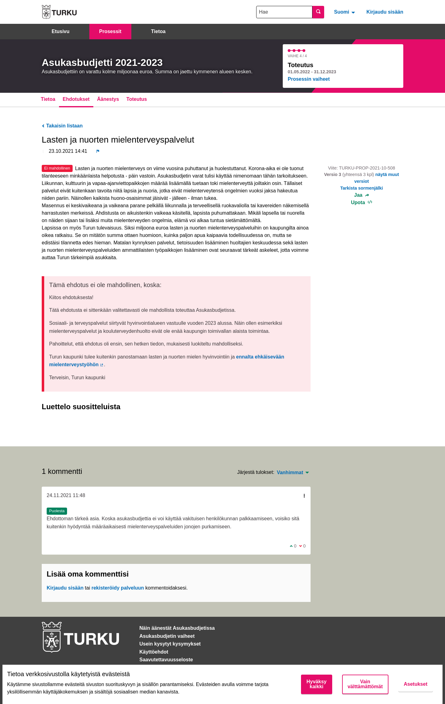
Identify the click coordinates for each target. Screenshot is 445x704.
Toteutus (136, 99)
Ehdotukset (76, 99)
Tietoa (158, 31)
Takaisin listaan (62, 125)
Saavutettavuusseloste (166, 659)
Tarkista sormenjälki (361, 188)
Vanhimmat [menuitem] (290, 472)
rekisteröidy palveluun (117, 587)
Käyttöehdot (153, 652)
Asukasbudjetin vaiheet (167, 636)
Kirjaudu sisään (385, 12)
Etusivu (61, 31)
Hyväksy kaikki (317, 684)
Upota (361, 202)
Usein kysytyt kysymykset (170, 643)
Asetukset (415, 684)
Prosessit (110, 31)
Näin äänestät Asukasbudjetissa (177, 628)
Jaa (361, 195)
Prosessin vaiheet (309, 79)
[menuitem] (345, 12)
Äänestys (108, 99)
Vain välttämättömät (365, 684)
